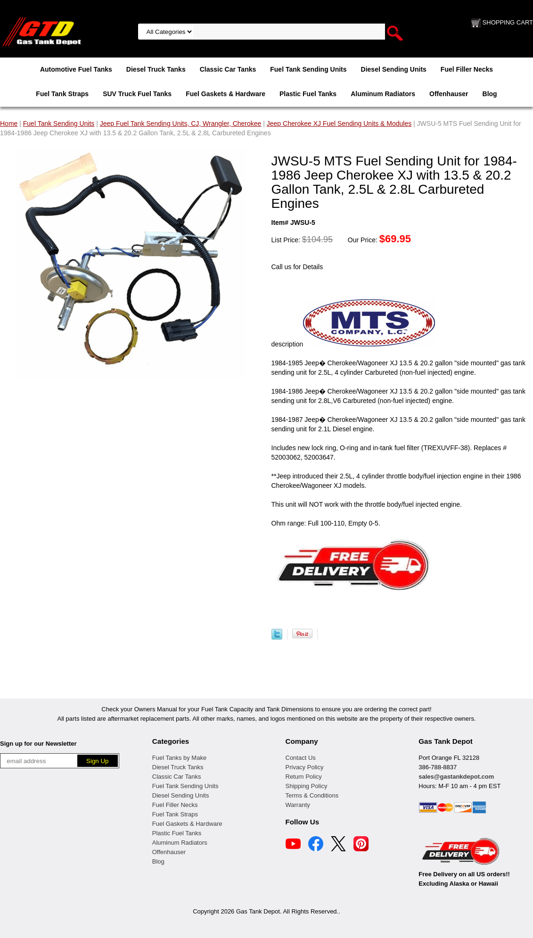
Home (8, 123)
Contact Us (301, 757)
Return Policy (304, 776)
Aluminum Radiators (383, 94)
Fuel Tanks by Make (179, 757)
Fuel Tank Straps (62, 94)
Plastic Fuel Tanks (307, 94)
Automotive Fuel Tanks (76, 69)
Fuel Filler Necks (467, 69)
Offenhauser (448, 94)
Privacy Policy (305, 767)
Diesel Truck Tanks (156, 69)
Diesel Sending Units (393, 69)
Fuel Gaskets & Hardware (225, 94)
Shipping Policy (307, 786)
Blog (490, 94)
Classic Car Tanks (228, 69)
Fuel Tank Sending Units (308, 69)
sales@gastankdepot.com (456, 776)
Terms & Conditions (312, 795)
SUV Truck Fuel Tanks (137, 94)
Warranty (298, 804)
